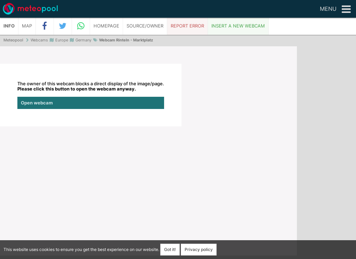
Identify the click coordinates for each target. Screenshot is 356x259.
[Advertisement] (326, 153)
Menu (335, 9)
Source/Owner (145, 26)
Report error (187, 26)
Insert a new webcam (238, 26)
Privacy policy (199, 249)
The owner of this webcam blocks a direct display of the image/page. (90, 95)
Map (27, 26)
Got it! (170, 249)
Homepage (106, 26)
